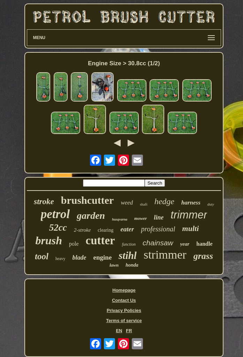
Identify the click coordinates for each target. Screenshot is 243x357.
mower (140, 218)
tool (41, 256)
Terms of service (124, 320)
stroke (44, 201)
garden (91, 215)
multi (190, 228)
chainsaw (158, 243)
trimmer (188, 215)
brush (48, 240)
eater (127, 229)
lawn (114, 265)
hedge (164, 201)
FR (129, 330)
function (129, 244)
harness (190, 202)
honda (132, 265)
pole (74, 244)
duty (210, 204)
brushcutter (87, 200)
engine (102, 257)
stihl (128, 255)
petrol (55, 214)
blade (79, 257)
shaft (143, 204)
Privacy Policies (124, 310)
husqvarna (119, 219)
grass (203, 256)
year (185, 244)
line (159, 217)
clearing (105, 230)
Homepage (123, 290)
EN (119, 330)
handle (204, 244)
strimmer (165, 254)
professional (158, 229)
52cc (58, 227)
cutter (100, 240)
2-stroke (82, 230)
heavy (60, 258)
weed (127, 202)
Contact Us (124, 300)
